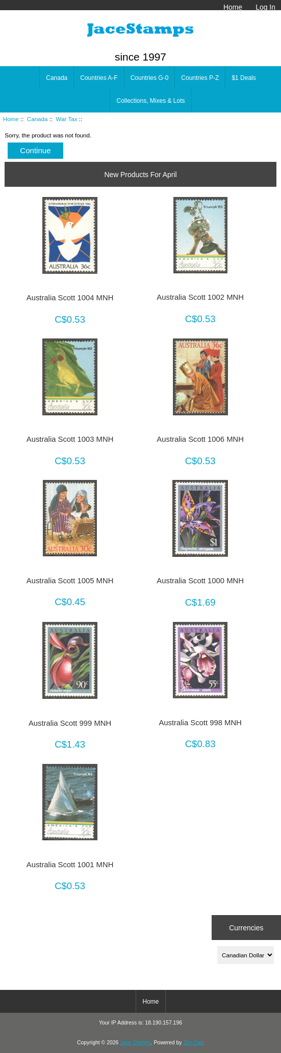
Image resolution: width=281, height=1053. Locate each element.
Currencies (246, 927)
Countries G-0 (150, 77)
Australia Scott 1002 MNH (200, 297)
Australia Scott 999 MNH (70, 723)
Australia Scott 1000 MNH (200, 581)
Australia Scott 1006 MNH (200, 439)
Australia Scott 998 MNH (200, 723)
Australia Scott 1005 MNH (70, 581)
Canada (37, 119)
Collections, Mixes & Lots (150, 100)
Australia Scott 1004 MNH (70, 298)
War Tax (67, 119)
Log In (265, 7)
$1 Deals (244, 77)
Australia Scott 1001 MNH (70, 865)
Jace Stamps (135, 1042)
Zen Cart (193, 1042)
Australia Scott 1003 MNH (70, 439)
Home (232, 7)
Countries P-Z (200, 77)
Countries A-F (98, 77)
